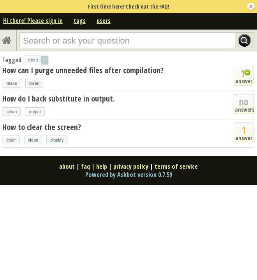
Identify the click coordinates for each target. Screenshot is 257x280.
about (67, 166)
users (104, 20)
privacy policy (130, 166)
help (101, 166)
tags (80, 20)
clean (34, 83)
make (12, 83)
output (35, 111)
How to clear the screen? (41, 127)
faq (85, 166)
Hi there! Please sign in (33, 20)
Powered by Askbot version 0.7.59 (128, 174)
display (56, 140)
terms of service (176, 166)
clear (11, 140)
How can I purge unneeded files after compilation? (83, 70)
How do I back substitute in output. (58, 98)
